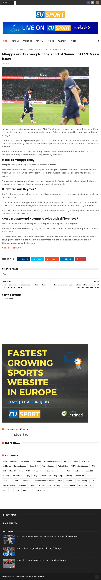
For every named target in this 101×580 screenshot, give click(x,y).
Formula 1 (40, 41)
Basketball (34, 466)
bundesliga (78, 471)
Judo (44, 476)
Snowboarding (45, 485)
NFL (4, 471)
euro (5, 490)
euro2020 (7, 480)
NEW (11, 49)
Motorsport (25, 461)
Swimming (79, 476)
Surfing (57, 485)
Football (15, 41)
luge (24, 490)
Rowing (33, 485)
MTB (92, 480)
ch (91, 485)
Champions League (52, 461)
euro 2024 (90, 471)
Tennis (51, 41)
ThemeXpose (17, 577)
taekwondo (40, 490)
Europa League (20, 466)
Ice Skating (17, 476)
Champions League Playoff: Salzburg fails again (40, 548)
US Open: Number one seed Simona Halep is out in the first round (48, 536)
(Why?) (18, 248)
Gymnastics (38, 471)
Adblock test (8, 248)
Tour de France (69, 485)
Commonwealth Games (44, 480)
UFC (93, 466)
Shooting (53, 476)
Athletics (27, 41)
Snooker (60, 471)
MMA (28, 471)
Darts (60, 480)
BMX (16, 480)
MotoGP (12, 471)
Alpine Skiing (63, 466)
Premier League (48, 466)
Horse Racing (82, 480)
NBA (21, 471)
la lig (17, 490)
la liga (36, 476)
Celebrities (26, 480)
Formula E (69, 480)
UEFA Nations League (79, 466)
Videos (74, 41)
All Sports (62, 41)
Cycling (50, 471)
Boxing (66, 461)
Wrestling (83, 485)
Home (4, 41)
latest (4, 447)
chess (90, 476)
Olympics (85, 461)
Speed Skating (66, 476)
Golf (68, 471)
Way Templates (37, 577)
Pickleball (22, 485)
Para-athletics (9, 485)
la (11, 490)
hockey (6, 476)
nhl (31, 490)
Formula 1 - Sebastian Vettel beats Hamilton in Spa (41, 560)
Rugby (27, 476)
